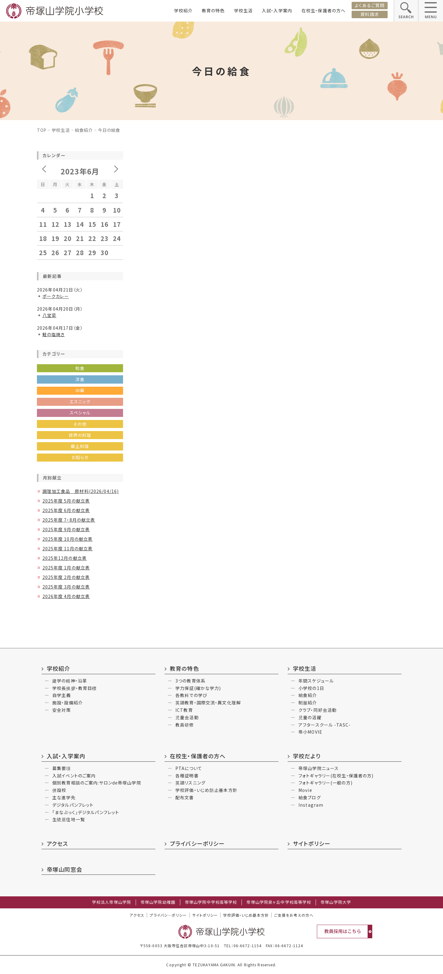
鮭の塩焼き (53, 334)
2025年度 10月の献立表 (67, 539)
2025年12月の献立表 (64, 558)
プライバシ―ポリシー (168, 915)
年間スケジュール (316, 681)
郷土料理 (80, 446)
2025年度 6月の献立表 (66, 510)
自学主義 (61, 695)
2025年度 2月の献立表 (66, 577)
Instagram (310, 805)
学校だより (307, 756)
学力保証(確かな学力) (198, 688)
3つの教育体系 (190, 681)
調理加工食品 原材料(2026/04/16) (80, 491)
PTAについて (188, 768)
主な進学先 (64, 797)
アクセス (57, 843)
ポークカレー (55, 296)
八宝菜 (49, 315)
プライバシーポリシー (197, 843)
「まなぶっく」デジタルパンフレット (85, 812)
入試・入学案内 (277, 10)
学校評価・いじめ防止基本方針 (206, 790)
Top (41, 130)
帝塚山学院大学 (336, 902)
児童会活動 (187, 717)
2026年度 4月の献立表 (66, 596)
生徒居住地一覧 (68, 819)
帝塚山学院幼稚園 (158, 902)
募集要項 (61, 768)
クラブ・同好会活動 (317, 710)
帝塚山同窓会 (64, 869)
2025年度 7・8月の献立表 (68, 520)
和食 (80, 368)
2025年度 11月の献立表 (67, 548)
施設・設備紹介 (67, 702)
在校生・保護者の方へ (323, 10)
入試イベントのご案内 (74, 775)
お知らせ (80, 457)
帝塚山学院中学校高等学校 (211, 902)
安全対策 (61, 710)
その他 (79, 424)
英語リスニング (190, 783)
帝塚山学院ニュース (318, 768)
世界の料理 (80, 435)
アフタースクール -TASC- (324, 725)
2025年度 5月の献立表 (66, 501)
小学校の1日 (311, 688)
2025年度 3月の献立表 (66, 587)
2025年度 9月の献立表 (66, 529)
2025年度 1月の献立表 (66, 567)
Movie (305, 790)
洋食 (80, 379)
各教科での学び (191, 695)
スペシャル (80, 413)
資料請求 (369, 14)
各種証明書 (187, 775)
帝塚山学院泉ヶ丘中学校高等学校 (278, 902)
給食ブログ (309, 797)
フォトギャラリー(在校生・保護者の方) (335, 775)
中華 (80, 390)
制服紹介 (307, 702)
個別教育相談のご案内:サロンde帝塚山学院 (96, 783)
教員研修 (184, 725)
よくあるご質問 (370, 5)
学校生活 (243, 10)
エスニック (80, 401)
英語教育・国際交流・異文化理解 (208, 702)
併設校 (59, 790)
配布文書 (184, 797)
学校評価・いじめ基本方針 (246, 915)
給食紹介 (84, 130)
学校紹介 (183, 10)
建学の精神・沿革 (69, 681)
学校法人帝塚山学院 (111, 902)
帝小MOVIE (310, 732)
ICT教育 (184, 710)
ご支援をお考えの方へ (293, 915)
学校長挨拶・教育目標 (74, 688)
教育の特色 (213, 10)
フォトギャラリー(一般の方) (325, 783)
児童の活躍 (309, 717)
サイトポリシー (311, 843)
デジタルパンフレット (73, 805)
